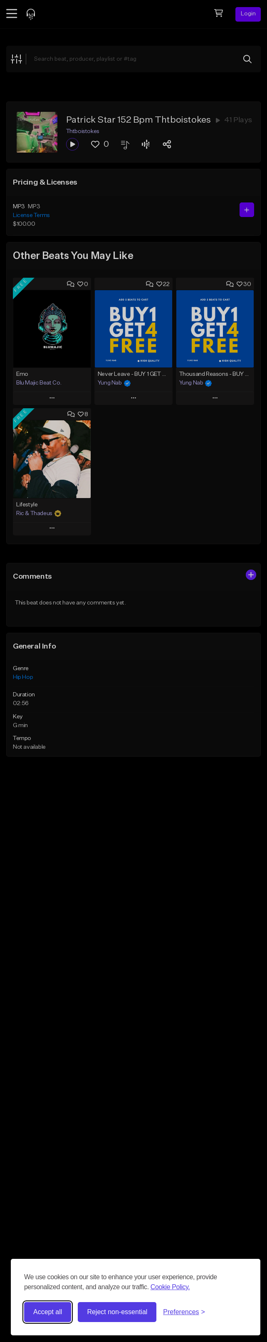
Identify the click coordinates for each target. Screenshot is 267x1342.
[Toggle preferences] (184, 1312)
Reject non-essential (117, 1311)
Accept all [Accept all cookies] (47, 1311)
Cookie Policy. (170, 1286)
